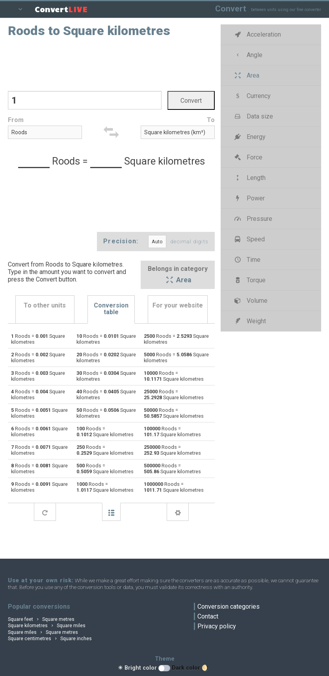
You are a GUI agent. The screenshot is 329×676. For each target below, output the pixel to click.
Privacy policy (216, 626)
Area (178, 280)
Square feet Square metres (41, 619)
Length (249, 178)
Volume (250, 300)
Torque (249, 280)
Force (247, 157)
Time (246, 259)
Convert (230, 8)
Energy (249, 137)
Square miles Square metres (43, 632)
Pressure (252, 218)
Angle (247, 55)
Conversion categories (228, 606)
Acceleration (257, 34)
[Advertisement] (111, 63)
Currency (252, 96)
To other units (45, 305)
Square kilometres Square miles (47, 625)
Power (249, 198)
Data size (253, 116)
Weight (249, 321)
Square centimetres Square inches (50, 638)
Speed (249, 239)
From (16, 120)
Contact (207, 616)
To (211, 120)
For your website (177, 305)
